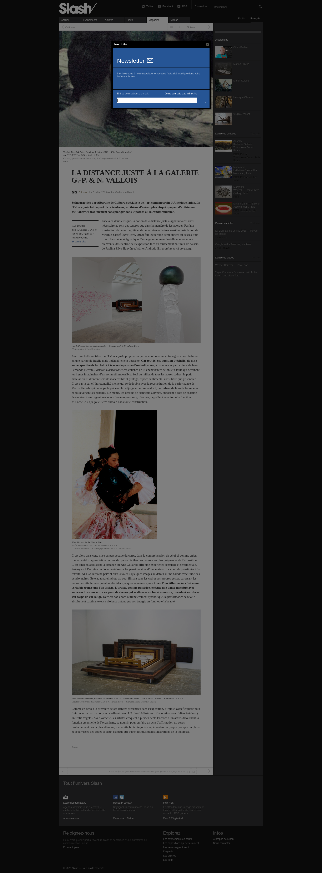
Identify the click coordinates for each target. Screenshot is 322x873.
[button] (207, 44)
